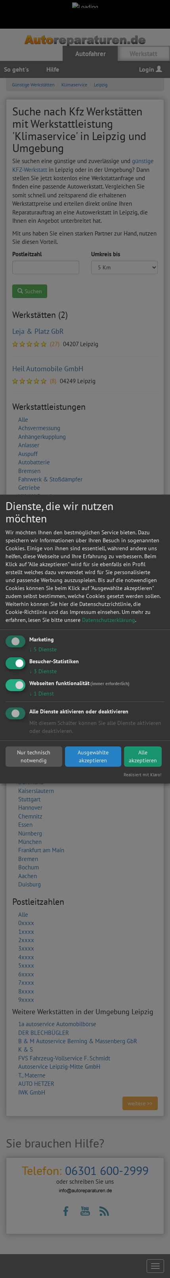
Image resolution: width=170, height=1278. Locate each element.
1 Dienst (41, 693)
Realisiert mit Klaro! (142, 774)
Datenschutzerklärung (108, 619)
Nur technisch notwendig (33, 756)
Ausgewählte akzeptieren (93, 756)
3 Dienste (43, 671)
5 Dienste (43, 649)
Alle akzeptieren (143, 756)
